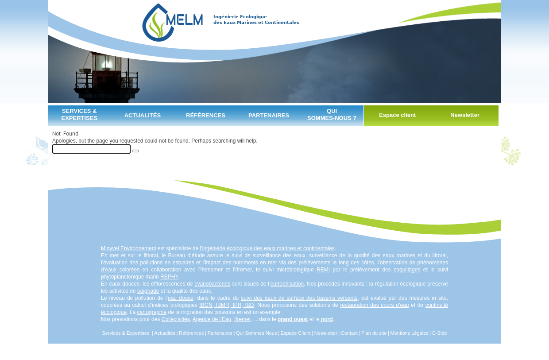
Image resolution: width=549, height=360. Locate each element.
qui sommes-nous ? (331, 114)
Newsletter (464, 115)
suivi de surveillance (256, 255)
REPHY (169, 277)
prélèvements (314, 262)
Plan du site (374, 333)
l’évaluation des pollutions (131, 262)
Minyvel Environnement (128, 248)
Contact (349, 333)
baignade (148, 291)
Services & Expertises (79, 114)
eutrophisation (287, 284)
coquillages (407, 270)
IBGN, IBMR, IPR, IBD (226, 305)
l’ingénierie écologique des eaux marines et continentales (267, 248)
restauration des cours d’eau (374, 305)
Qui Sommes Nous (256, 333)
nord (327, 319)
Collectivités (176, 319)
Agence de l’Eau (212, 319)
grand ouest (293, 319)
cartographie (151, 312)
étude (198, 255)
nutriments (245, 262)
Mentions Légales (409, 333)
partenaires (268, 115)
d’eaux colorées (120, 270)
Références (205, 115)
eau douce (180, 298)
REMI (323, 270)
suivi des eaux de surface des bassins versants (299, 298)
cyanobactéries (212, 284)
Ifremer (242, 319)
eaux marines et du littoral (414, 255)
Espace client (397, 115)
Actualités (142, 115)
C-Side (439, 333)
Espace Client (296, 333)
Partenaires (220, 333)
